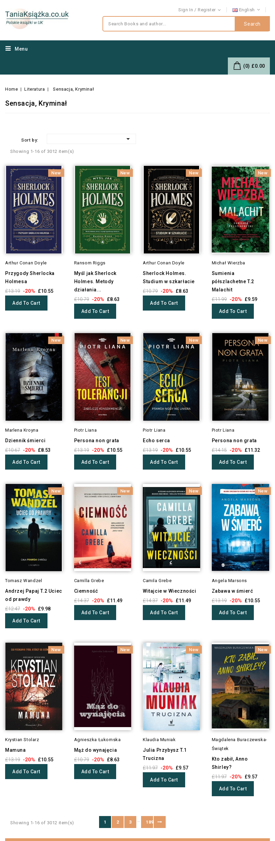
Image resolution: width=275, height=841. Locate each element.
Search (252, 24)
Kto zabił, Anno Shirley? (230, 763)
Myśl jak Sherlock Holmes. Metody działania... (95, 281)
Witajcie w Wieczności (169, 591)
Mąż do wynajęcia (95, 750)
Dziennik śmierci (25, 440)
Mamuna (15, 750)
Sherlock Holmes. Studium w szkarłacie (169, 277)
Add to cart (26, 303)
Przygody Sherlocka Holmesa (30, 277)
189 (149, 822)
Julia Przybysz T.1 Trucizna (165, 754)
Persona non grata (96, 440)
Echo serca (156, 440)
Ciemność (86, 591)
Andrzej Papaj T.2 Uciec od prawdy (33, 595)
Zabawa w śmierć (232, 591)
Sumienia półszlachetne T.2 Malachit (233, 281)
